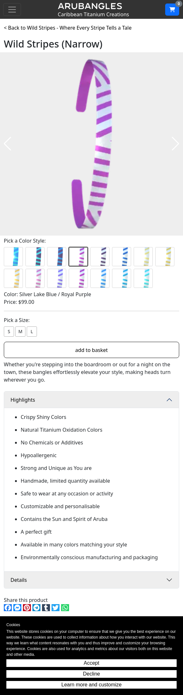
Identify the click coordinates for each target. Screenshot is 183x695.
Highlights (23, 399)
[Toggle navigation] (12, 9)
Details (19, 579)
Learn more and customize (91, 684)
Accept (91, 663)
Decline (91, 674)
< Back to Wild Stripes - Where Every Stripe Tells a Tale (67, 27)
